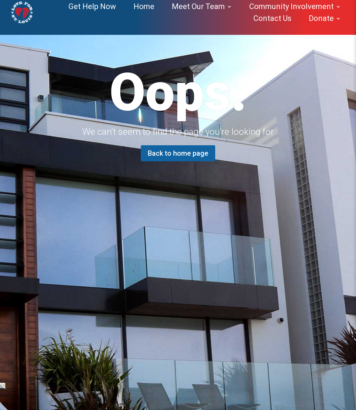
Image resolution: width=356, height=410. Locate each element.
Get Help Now (92, 6)
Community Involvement (291, 6)
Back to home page (178, 153)
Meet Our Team (198, 6)
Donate (321, 18)
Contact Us (272, 18)
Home (144, 6)
